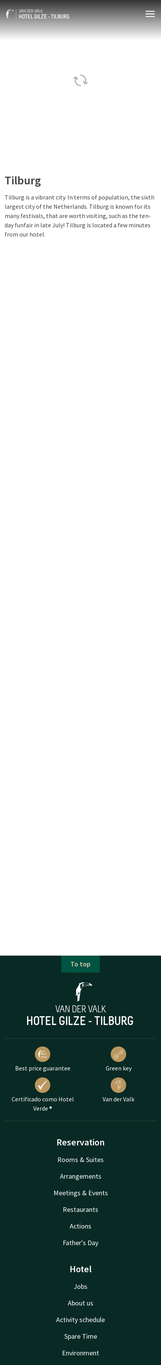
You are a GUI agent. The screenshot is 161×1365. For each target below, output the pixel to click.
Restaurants (80, 1209)
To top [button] (80, 963)
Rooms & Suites (80, 1159)
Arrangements (80, 1176)
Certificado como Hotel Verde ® (43, 1094)
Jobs (80, 1286)
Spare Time (80, 1336)
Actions (80, 1226)
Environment (80, 1352)
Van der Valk (118, 1090)
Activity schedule (80, 1319)
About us (80, 1303)
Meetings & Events (80, 1192)
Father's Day (80, 1242)
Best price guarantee (42, 1059)
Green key (119, 1059)
